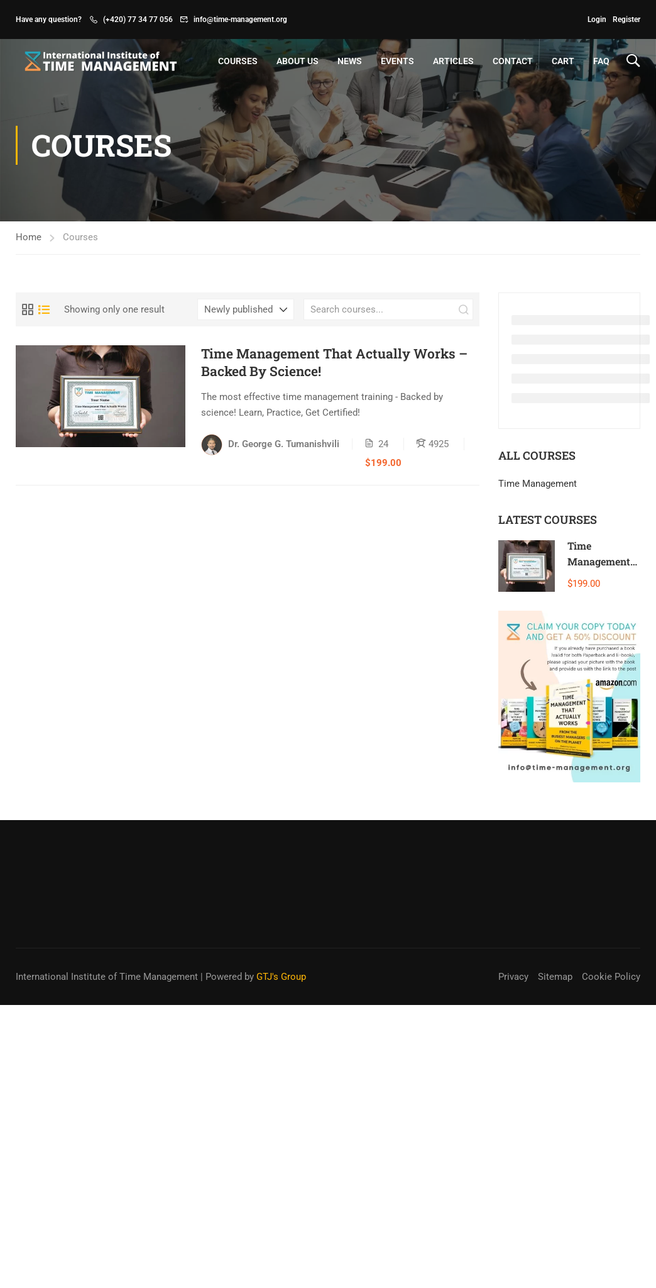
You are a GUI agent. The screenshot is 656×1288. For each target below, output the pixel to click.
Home (28, 237)
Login (597, 19)
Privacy (513, 976)
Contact (513, 61)
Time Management (537, 483)
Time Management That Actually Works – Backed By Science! (334, 362)
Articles (453, 61)
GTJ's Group (281, 976)
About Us (297, 61)
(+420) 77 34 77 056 (138, 19)
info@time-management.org (240, 19)
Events (397, 61)
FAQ (601, 61)
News (349, 61)
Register (626, 19)
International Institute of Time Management (107, 976)
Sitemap (555, 976)
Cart (563, 61)
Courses (238, 61)
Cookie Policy (611, 976)
